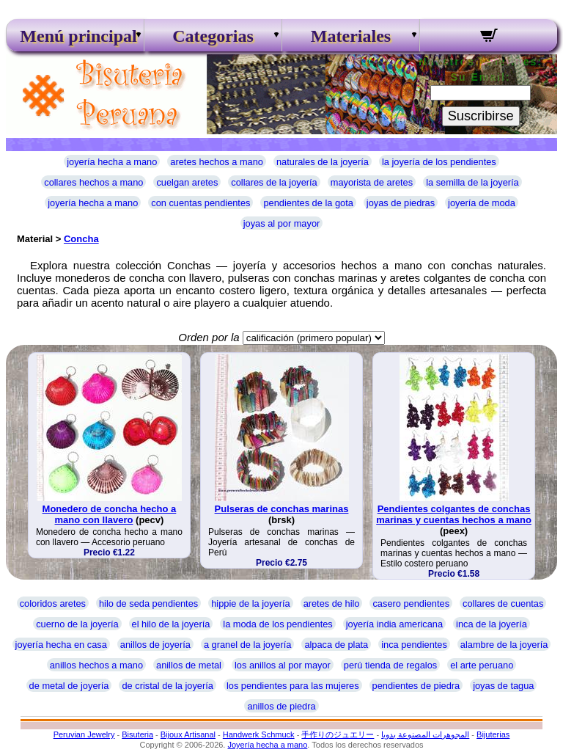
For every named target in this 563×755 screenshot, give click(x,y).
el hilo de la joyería (171, 624)
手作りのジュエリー (337, 734)
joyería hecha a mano (112, 161)
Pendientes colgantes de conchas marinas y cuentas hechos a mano (453, 514)
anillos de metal (188, 665)
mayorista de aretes (372, 182)
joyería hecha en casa (61, 644)
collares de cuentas (503, 603)
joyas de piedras (401, 202)
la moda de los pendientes (277, 624)
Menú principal (75, 35)
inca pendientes (414, 644)
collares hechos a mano (93, 182)
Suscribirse (481, 116)
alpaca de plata (336, 644)
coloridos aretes (53, 603)
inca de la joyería (491, 624)
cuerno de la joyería (77, 624)
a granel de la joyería (248, 644)
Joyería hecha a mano (267, 744)
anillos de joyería (155, 644)
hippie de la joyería (250, 603)
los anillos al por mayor (283, 665)
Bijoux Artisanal (188, 734)
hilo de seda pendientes (148, 603)
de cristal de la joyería (167, 685)
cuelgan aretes (187, 182)
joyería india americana (394, 624)
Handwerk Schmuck (259, 734)
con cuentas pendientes (200, 202)
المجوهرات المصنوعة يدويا (425, 734)
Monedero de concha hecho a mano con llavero (110, 514)
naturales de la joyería (322, 161)
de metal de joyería (69, 685)
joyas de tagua (503, 685)
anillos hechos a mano (96, 665)
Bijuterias (492, 734)
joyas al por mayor (281, 223)
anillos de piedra (281, 706)
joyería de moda (481, 202)
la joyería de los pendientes (439, 161)
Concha (81, 238)
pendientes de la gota (308, 202)
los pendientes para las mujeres (293, 685)
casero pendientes (410, 603)
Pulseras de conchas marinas (282, 508)
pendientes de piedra (416, 685)
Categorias (213, 35)
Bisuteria (137, 734)
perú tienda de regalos (390, 665)
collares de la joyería (274, 182)
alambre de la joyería (504, 644)
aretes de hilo (331, 603)
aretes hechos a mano (216, 161)
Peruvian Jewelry (84, 734)
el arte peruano (481, 665)
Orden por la (208, 337)
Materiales (351, 35)
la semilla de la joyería (472, 182)
